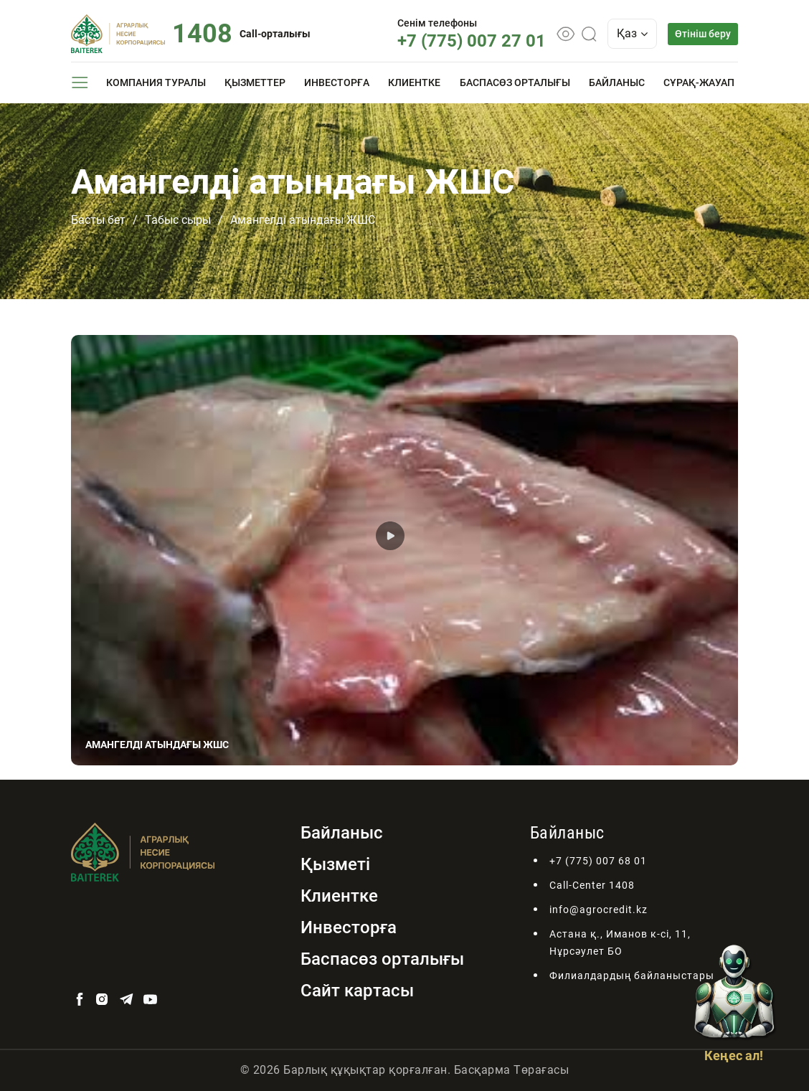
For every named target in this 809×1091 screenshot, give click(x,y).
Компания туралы (156, 82)
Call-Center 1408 (592, 885)
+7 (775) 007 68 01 (598, 860)
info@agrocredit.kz (598, 909)
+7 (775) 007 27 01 (471, 41)
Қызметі (335, 864)
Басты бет (98, 220)
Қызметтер (254, 82)
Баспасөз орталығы (515, 82)
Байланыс (617, 82)
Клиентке (414, 82)
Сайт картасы (357, 991)
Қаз (632, 33)
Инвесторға (336, 82)
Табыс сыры (178, 220)
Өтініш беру (703, 33)
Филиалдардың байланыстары (631, 975)
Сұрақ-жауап (698, 82)
